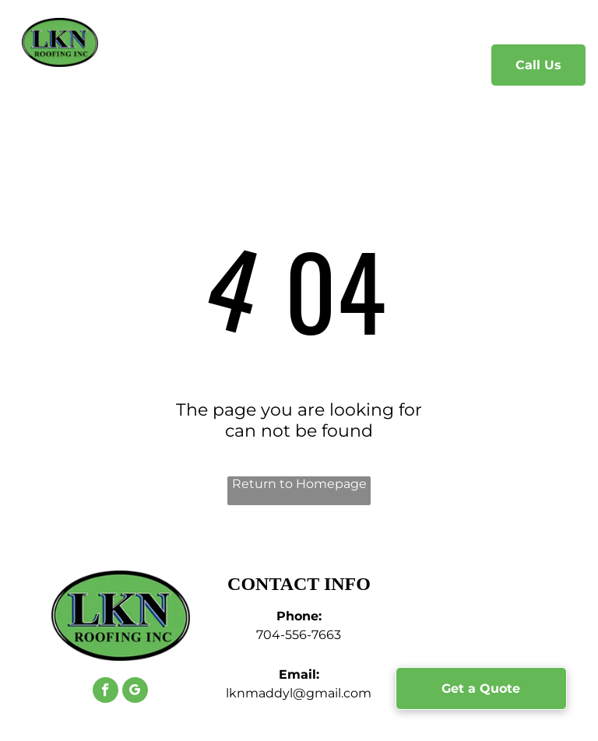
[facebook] (105, 692)
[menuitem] (154, 65)
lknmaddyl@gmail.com (298, 693)
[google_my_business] (135, 692)
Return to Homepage (299, 483)
